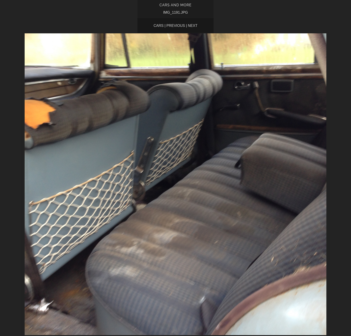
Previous (176, 26)
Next (192, 26)
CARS (158, 26)
